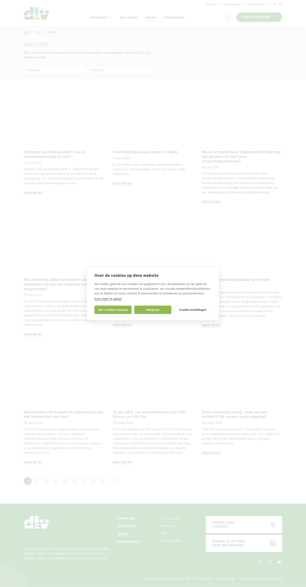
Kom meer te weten (108, 298)
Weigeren (152, 309)
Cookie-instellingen (192, 309)
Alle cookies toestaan (113, 309)
